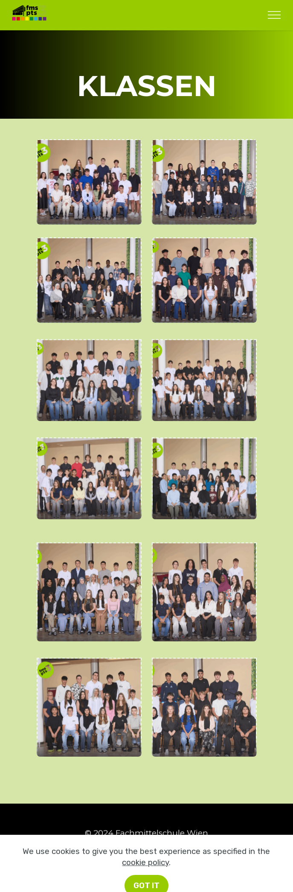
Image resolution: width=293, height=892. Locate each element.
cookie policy (145, 884)
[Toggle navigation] (274, 15)
